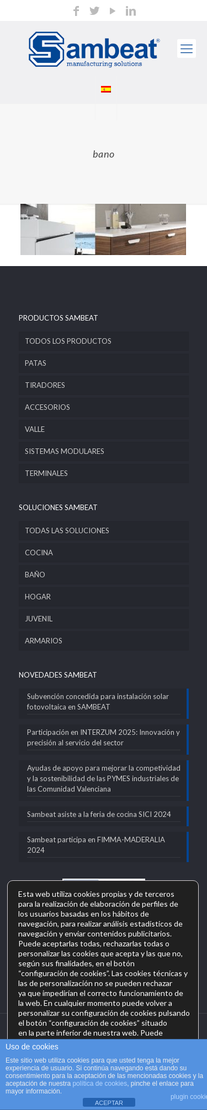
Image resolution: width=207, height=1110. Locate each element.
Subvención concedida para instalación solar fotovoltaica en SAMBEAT (98, 701)
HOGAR (38, 596)
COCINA (39, 552)
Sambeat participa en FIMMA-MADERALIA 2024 (96, 844)
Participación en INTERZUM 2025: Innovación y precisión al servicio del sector (103, 737)
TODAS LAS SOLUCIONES (67, 530)
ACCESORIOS (47, 407)
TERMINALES (46, 473)
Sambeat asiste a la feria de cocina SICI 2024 (99, 814)
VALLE (35, 429)
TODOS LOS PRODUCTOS (68, 341)
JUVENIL (38, 618)
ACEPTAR (109, 1103)
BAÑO (35, 574)
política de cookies (99, 1083)
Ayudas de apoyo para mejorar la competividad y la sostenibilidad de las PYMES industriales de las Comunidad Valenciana (104, 778)
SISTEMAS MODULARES (64, 451)
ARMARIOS (43, 640)
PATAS (35, 363)
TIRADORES (45, 385)
